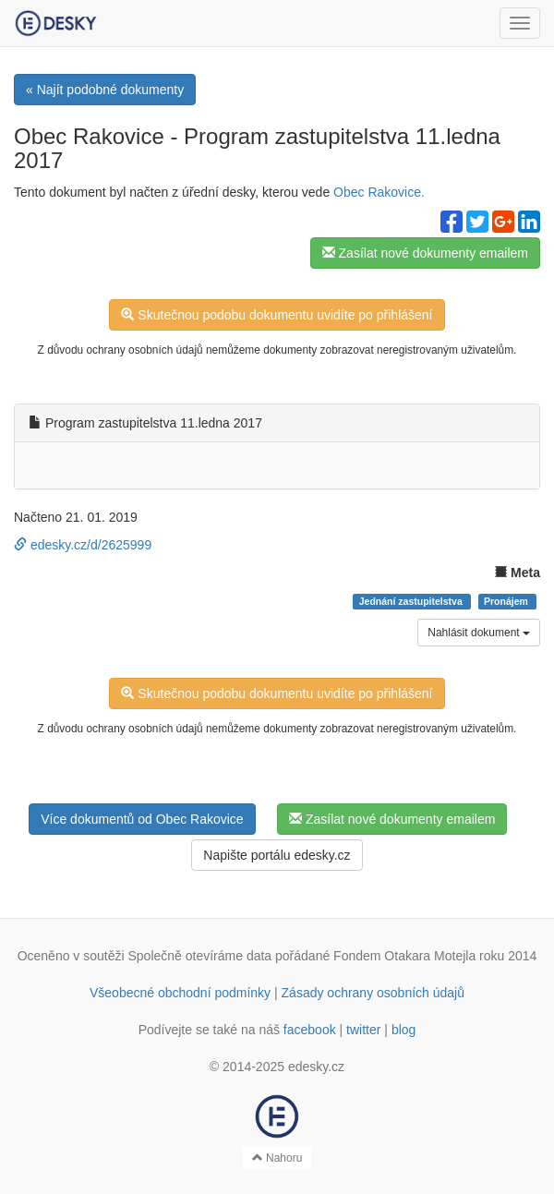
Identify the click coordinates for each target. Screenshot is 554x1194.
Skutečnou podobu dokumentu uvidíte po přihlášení (276, 315)
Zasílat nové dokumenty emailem (425, 253)
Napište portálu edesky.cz (276, 855)
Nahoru (277, 1158)
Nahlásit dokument (479, 632)
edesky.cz (316, 1066)
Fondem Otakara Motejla (404, 955)
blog (403, 1029)
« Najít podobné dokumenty (105, 89)
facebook (309, 1029)
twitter (363, 1029)
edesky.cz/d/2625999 (82, 544)
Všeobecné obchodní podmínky (180, 992)
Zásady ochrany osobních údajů (373, 992)
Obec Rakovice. (379, 192)
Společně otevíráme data (200, 955)
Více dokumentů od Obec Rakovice (142, 819)
